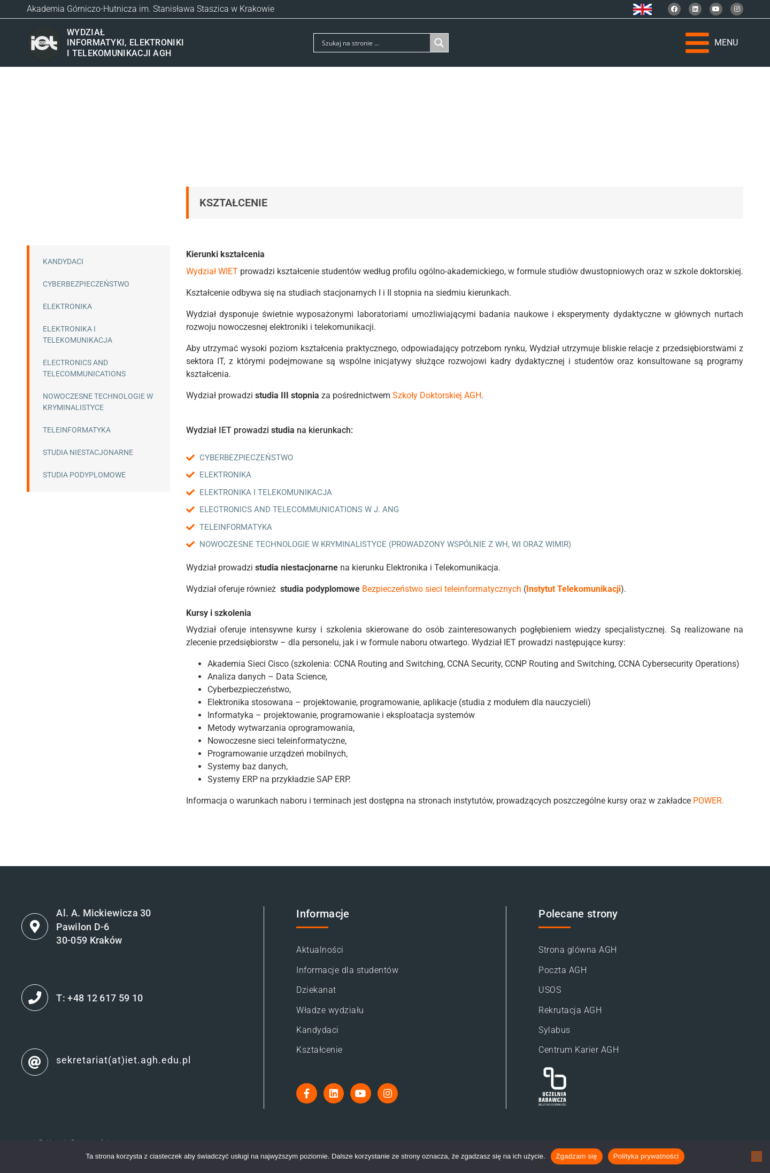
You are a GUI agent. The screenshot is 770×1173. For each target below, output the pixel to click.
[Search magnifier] (439, 43)
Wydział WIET (212, 271)
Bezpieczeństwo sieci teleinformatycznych (441, 589)
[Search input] (374, 43)
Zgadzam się (576, 1156)
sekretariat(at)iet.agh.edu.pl (130, 1069)
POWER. (708, 801)
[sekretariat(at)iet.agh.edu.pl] (38, 1071)
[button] (712, 42)
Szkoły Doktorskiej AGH (436, 395)
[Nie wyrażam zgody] (756, 1156)
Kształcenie (233, 202)
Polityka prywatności (646, 1156)
